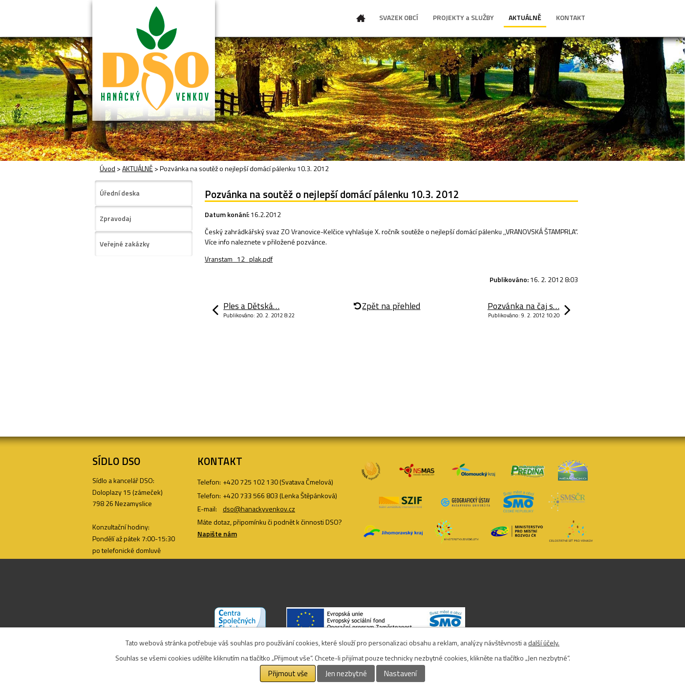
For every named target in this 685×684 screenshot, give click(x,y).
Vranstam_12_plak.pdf (239, 259)
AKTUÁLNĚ (525, 17)
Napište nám (217, 534)
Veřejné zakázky (125, 244)
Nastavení (400, 673)
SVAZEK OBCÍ (398, 17)
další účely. (543, 643)
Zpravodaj (115, 218)
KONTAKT (570, 17)
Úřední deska (120, 193)
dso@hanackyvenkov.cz (259, 509)
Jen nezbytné (346, 673)
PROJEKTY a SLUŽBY (463, 17)
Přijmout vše (288, 673)
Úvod (361, 20)
